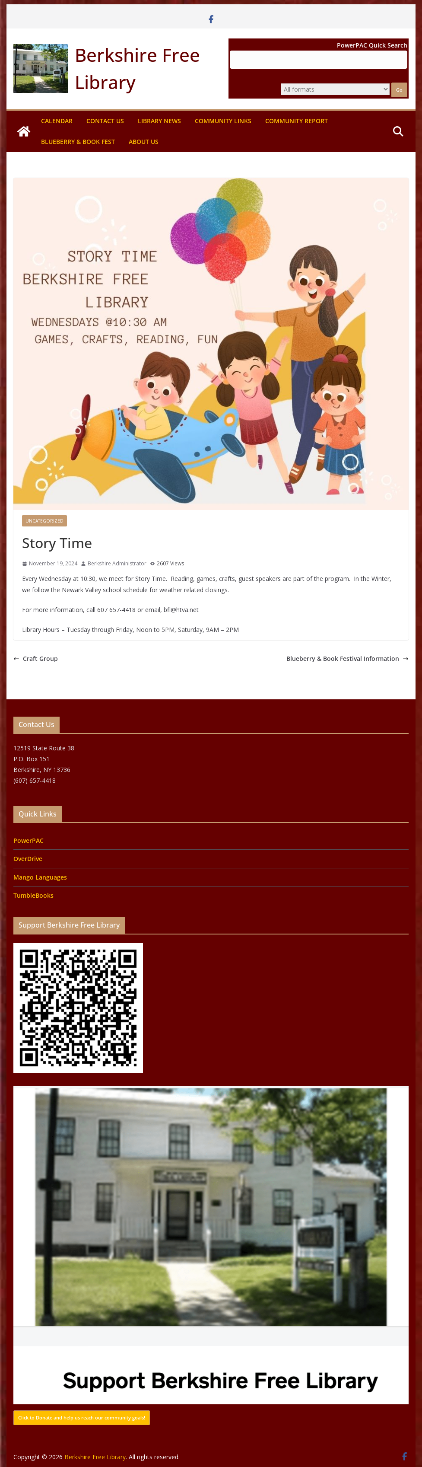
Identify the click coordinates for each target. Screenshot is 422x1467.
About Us (144, 141)
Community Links (223, 121)
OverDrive (27, 859)
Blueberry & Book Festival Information (347, 658)
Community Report (296, 121)
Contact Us (105, 121)
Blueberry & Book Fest (78, 141)
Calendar (57, 121)
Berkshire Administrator (117, 563)
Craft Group (35, 658)
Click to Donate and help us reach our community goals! (81, 1417)
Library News (159, 121)
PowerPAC (28, 840)
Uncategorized (44, 521)
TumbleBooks (33, 895)
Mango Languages (40, 877)
